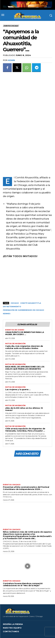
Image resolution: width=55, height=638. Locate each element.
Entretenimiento (12, 292)
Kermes (6, 299)
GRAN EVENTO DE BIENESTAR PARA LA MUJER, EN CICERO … (24, 318)
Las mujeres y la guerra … (18, 374)
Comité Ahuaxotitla (30, 288)
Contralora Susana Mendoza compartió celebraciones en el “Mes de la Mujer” (23, 569)
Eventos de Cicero (14, 315)
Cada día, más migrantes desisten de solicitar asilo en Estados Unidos (24, 332)
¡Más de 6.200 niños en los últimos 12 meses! (24, 394)
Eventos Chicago (11, 26)
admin (11, 60)
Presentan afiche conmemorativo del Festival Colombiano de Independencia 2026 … (26, 473)
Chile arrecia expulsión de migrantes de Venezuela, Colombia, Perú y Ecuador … (25, 414)
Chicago (15, 288)
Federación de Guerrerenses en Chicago (23, 295)
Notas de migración (15, 329)
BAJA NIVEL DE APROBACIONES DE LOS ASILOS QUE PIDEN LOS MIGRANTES (24, 352)
